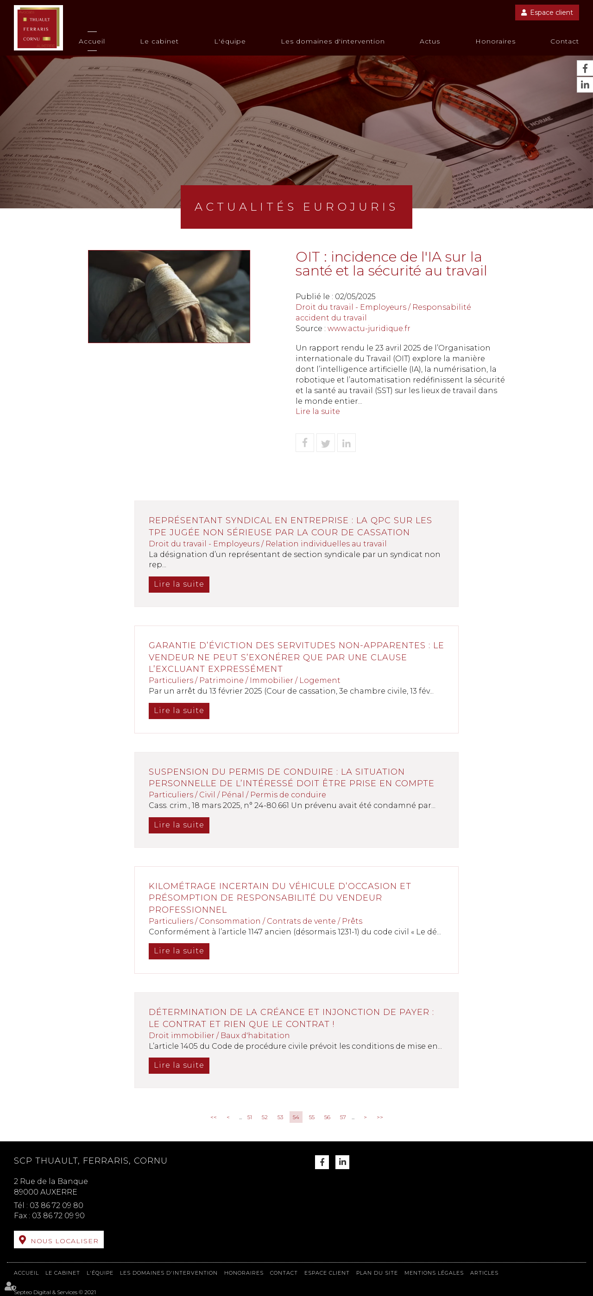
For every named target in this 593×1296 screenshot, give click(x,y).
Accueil (92, 41)
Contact (564, 41)
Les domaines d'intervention (333, 41)
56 (327, 1117)
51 (249, 1117)
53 (280, 1117)
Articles (484, 1273)
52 (265, 1117)
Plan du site (377, 1273)
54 (296, 1117)
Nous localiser (65, 1241)
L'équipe (230, 41)
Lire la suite (318, 411)
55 (312, 1117)
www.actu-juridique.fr (369, 328)
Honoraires (495, 41)
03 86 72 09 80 (56, 1205)
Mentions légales (434, 1273)
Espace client (551, 12)
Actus (430, 41)
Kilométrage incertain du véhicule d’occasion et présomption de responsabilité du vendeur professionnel (280, 898)
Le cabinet (159, 41)
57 (343, 1117)
